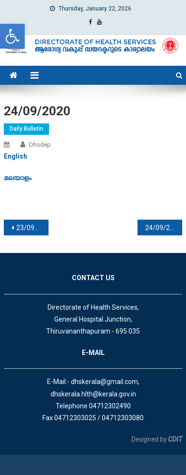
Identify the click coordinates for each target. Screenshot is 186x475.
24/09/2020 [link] (163, 228)
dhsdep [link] (40, 144)
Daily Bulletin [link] (26, 128)
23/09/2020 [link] (32, 228)
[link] (12, 36)
